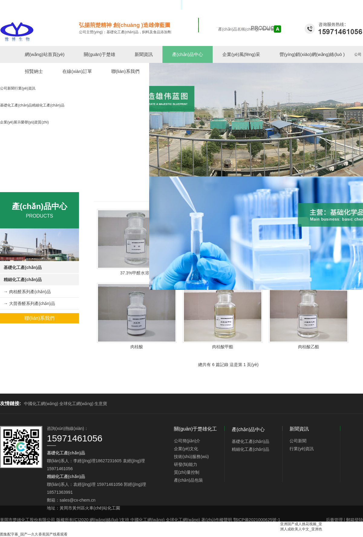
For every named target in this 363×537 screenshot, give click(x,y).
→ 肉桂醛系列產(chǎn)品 (27, 291)
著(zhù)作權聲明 (216, 519)
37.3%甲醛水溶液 (136, 272)
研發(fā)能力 (185, 464)
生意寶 (100, 403)
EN (360, 5)
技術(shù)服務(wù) (191, 456)
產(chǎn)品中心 (187, 54)
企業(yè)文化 (186, 448)
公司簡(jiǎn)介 (187, 440)
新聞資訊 (144, 54)
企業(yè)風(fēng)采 (241, 54)
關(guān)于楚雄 (99, 54)
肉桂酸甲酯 (222, 346)
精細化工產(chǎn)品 (23, 279)
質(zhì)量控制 (186, 472)
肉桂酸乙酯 (308, 346)
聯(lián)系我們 (40, 318)
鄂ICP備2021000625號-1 (256, 519)
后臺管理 (334, 519)
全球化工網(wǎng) (76, 403)
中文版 (349, 5)
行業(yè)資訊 (301, 448)
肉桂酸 (136, 346)
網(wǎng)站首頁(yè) (44, 54)
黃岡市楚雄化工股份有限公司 (27, 519)
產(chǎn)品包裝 (188, 480)
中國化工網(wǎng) (41, 403)
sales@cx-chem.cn (77, 500)
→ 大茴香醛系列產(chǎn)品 (29, 303)
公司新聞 (297, 440)
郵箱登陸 (354, 519)
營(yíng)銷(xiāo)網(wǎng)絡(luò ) (312, 54)
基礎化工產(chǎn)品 (23, 267)
